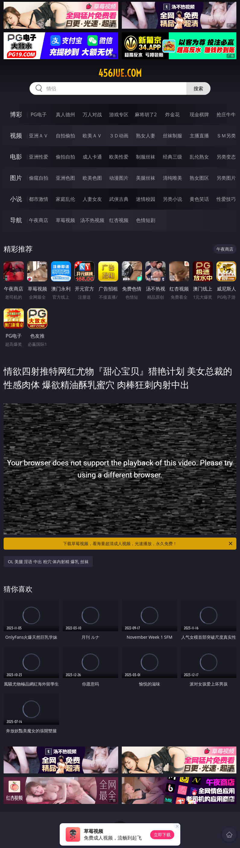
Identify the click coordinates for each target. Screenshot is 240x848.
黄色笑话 (199, 199)
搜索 (198, 88)
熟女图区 (199, 178)
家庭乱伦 (65, 199)
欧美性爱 (118, 156)
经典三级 (172, 156)
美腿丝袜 (145, 178)
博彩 (16, 114)
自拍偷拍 (65, 135)
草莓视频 (65, 220)
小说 (16, 199)
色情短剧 (145, 220)
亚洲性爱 (38, 156)
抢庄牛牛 (226, 114)
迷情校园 (145, 199)
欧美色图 (92, 178)
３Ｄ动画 (118, 135)
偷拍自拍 (65, 156)
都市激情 (38, 199)
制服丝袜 (145, 156)
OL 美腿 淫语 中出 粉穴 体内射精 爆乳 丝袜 (48, 561)
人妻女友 (92, 199)
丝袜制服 (172, 135)
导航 (16, 220)
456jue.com (120, 73)
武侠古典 (118, 199)
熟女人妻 (145, 135)
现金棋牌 (199, 114)
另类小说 (172, 199)
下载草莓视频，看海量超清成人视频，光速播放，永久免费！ (148, 543)
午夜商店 (38, 220)
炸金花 (172, 114)
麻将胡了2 (146, 114)
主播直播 (199, 135)
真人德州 (65, 114)
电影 (16, 157)
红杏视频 (118, 220)
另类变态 (226, 156)
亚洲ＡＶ (38, 135)
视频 (16, 135)
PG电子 (38, 114)
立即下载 (162, 834)
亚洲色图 (65, 178)
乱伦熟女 (199, 156)
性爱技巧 (226, 199)
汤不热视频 (92, 220)
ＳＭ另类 (226, 135)
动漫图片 (118, 178)
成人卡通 (92, 156)
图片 (16, 178)
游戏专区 (118, 114)
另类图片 (226, 178)
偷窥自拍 (38, 178)
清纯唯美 (172, 178)
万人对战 (92, 114)
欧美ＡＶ (92, 135)
